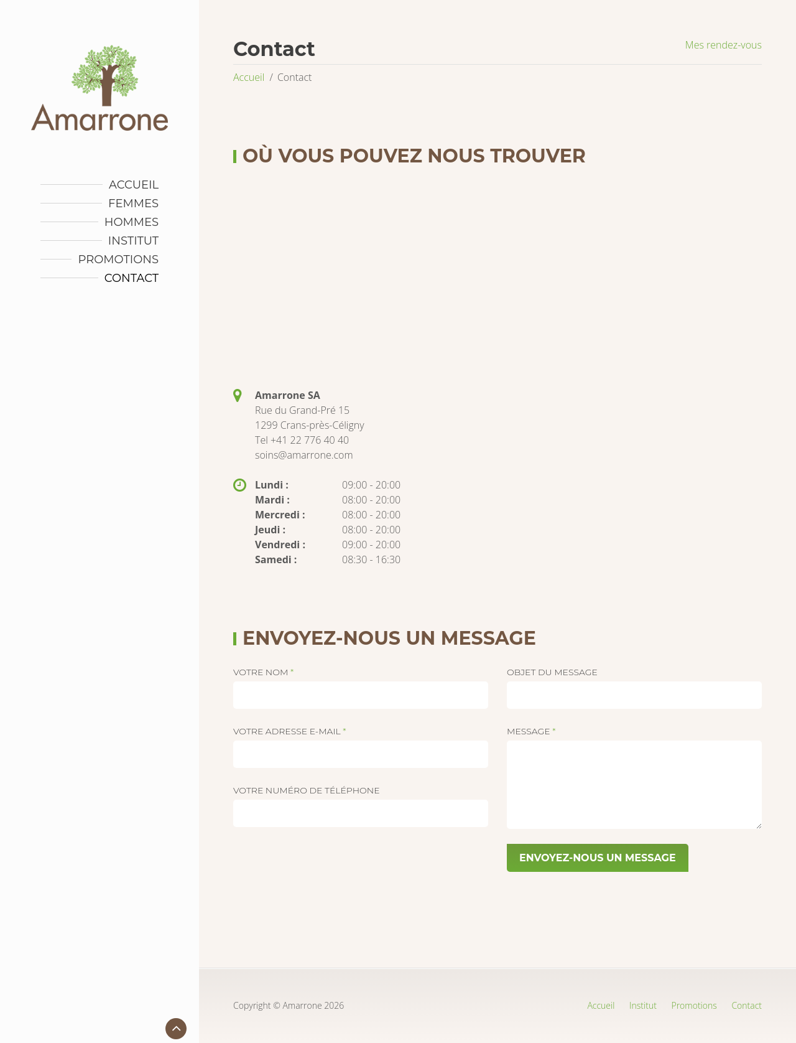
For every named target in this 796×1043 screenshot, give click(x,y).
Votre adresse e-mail (289, 731)
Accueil (134, 185)
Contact (131, 278)
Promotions (118, 259)
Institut (133, 241)
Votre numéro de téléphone (306, 790)
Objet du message (552, 672)
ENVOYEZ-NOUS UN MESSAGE (597, 858)
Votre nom (263, 672)
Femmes (133, 203)
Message (531, 731)
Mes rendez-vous (723, 45)
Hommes (131, 222)
